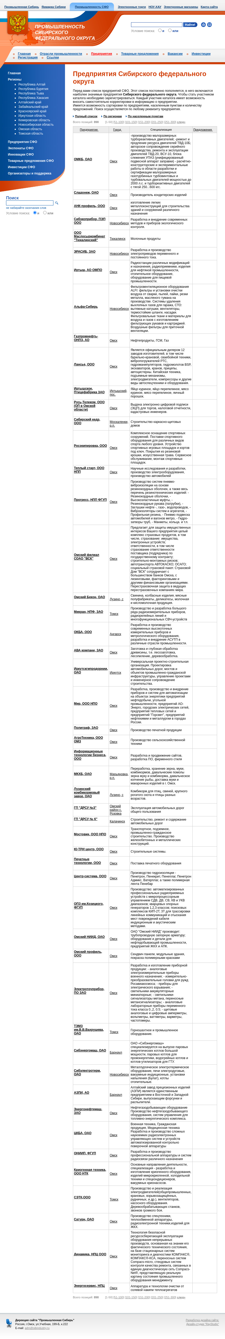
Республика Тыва (31, 93)
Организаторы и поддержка (29, 173)
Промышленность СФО (92, 6)
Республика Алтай (31, 84)
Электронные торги (132, 6)
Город (119, 129)
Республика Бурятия (33, 89)
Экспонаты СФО (20, 148)
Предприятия (101, 54)
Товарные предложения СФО (31, 161)
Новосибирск (119, 223)
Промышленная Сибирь (21, 6)
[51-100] (118, 122)
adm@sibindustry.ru (37, 1328)
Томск (114, 614)
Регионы (15, 79)
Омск (113, 161)
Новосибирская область (36, 124)
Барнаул (116, 1052)
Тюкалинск (118, 239)
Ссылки (53, 57)
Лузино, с (116, 599)
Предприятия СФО (22, 142)
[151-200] (144, 122)
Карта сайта (209, 6)
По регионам (111, 116)
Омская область (30, 129)
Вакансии (175, 54)
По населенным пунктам (144, 116)
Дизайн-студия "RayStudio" (202, 1324)
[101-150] (131, 122)
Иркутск (115, 672)
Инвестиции (201, 54)
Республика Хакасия (33, 98)
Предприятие (91, 129)
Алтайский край (29, 102)
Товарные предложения (140, 54)
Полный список (85, 116)
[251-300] (170, 122)
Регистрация (28, 57)
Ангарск (115, 634)
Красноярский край (32, 111)
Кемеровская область (34, 120)
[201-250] (157, 122)
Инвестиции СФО (21, 167)
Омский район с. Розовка (116, 809)
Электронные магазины (181, 6)
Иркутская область (32, 116)
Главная (24, 54)
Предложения (204, 129)
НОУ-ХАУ (154, 6)
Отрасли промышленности (61, 54)
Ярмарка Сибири (54, 6)
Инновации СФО (21, 154)
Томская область (30, 133)
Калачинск (117, 821)
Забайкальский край (33, 107)
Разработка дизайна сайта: (202, 1320)
